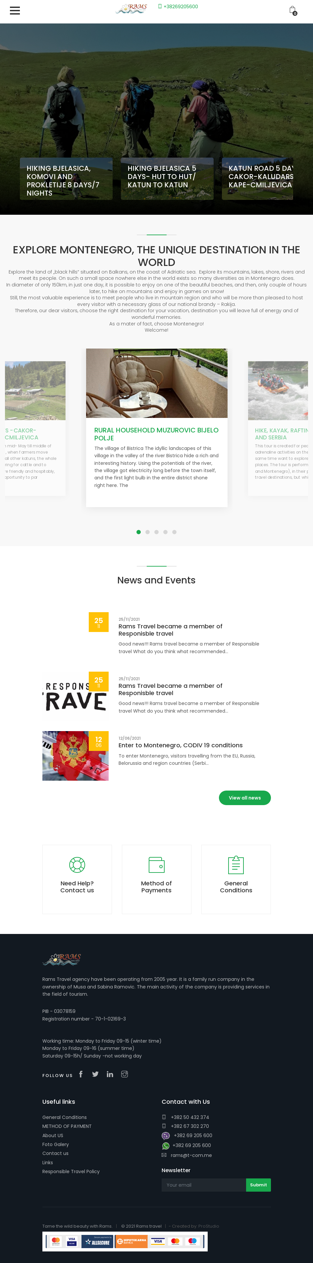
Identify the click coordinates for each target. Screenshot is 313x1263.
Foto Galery (55, 1144)
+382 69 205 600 (187, 1136)
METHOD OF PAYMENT (67, 1126)
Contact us (55, 1153)
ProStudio (208, 1226)
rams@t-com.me (187, 1155)
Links (47, 1162)
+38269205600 (178, 6)
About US (52, 1135)
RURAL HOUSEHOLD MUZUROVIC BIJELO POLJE (156, 434)
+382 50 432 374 (185, 1117)
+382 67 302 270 (185, 1126)
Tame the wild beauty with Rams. (77, 1226)
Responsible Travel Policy (71, 1171)
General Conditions (64, 1117)
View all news (245, 798)
